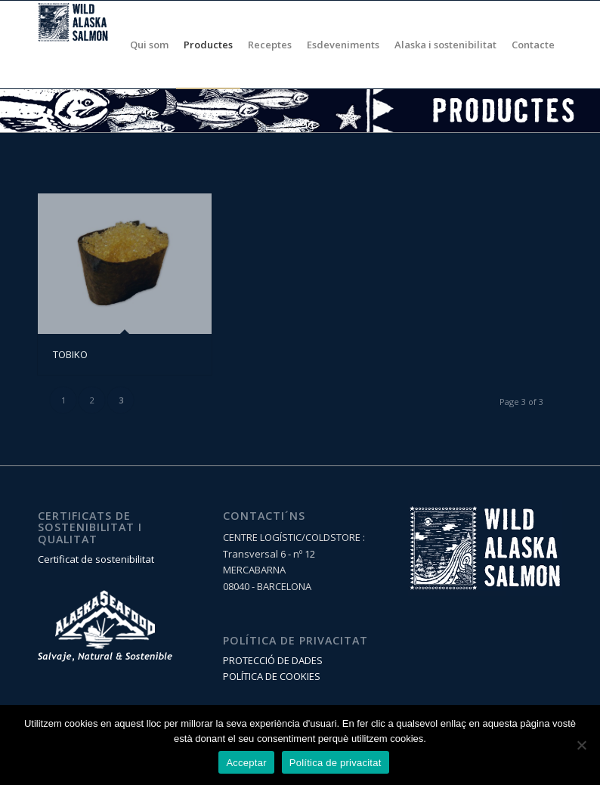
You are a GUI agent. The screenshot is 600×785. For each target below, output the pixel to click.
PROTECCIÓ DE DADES (273, 660)
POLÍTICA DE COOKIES (271, 676)
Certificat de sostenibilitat (96, 559)
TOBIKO (70, 354)
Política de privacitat (335, 762)
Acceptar (246, 762)
